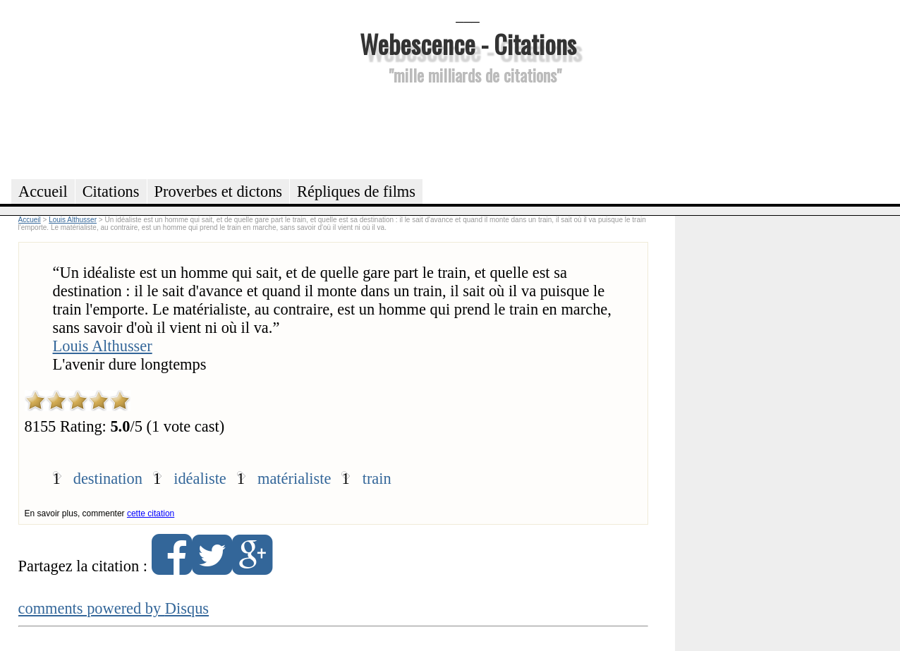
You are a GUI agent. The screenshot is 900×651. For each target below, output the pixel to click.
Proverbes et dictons (218, 191)
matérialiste (294, 478)
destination (107, 478)
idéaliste (200, 478)
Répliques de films (356, 191)
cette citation (150, 513)
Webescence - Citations (468, 43)
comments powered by (113, 608)
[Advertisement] (467, 130)
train (377, 478)
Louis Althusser (102, 346)
